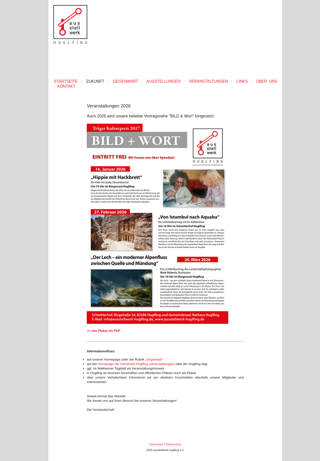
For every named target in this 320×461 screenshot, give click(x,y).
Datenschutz (173, 444)
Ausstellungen (163, 81)
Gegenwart (125, 81)
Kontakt (66, 86)
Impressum (156, 444)
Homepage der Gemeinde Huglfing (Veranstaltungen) (136, 364)
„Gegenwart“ (154, 359)
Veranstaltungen (208, 81)
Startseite (66, 81)
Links (242, 81)
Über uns (266, 81)
